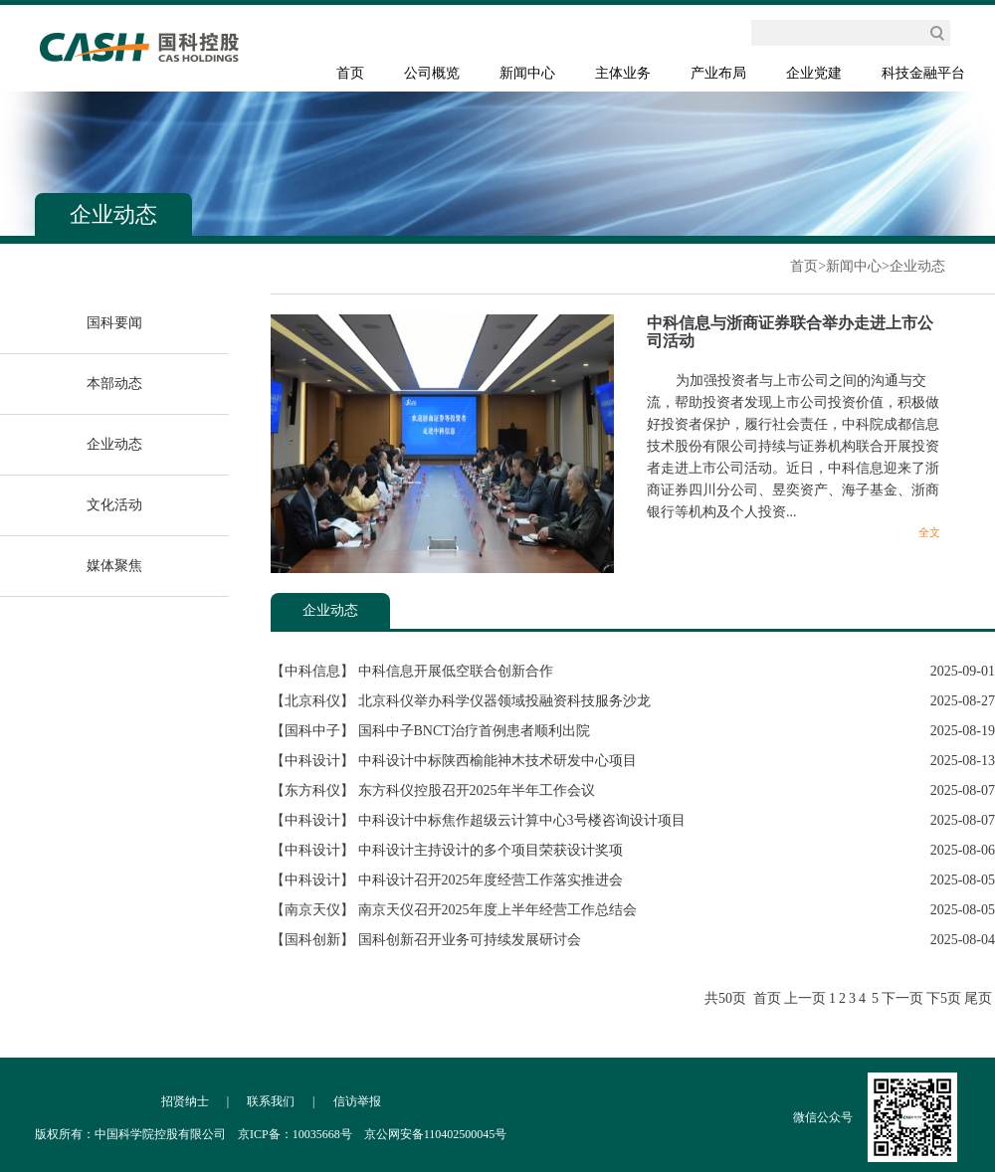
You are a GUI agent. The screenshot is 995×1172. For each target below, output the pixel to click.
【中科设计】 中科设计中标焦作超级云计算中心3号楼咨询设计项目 (478, 820)
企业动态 (917, 266)
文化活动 (114, 504)
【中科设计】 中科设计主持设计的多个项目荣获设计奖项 (447, 850)
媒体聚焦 (114, 565)
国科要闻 (114, 322)
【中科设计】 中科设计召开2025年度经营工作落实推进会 (447, 880)
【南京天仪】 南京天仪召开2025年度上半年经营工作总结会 (454, 909)
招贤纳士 (185, 1101)
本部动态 (114, 383)
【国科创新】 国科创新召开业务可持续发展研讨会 (426, 939)
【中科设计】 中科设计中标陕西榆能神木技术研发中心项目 (454, 760)
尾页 (978, 998)
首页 (350, 73)
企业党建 (814, 73)
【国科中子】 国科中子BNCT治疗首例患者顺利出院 (430, 730)
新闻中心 (527, 73)
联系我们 (271, 1101)
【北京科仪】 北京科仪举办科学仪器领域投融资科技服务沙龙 (461, 700)
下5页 (943, 998)
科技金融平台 (923, 73)
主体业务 (623, 73)
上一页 (805, 998)
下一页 (902, 998)
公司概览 (432, 73)
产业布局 (718, 73)
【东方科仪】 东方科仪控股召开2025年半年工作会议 (433, 790)
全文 (929, 532)
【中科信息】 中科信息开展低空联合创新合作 (412, 671)
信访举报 (357, 1101)
